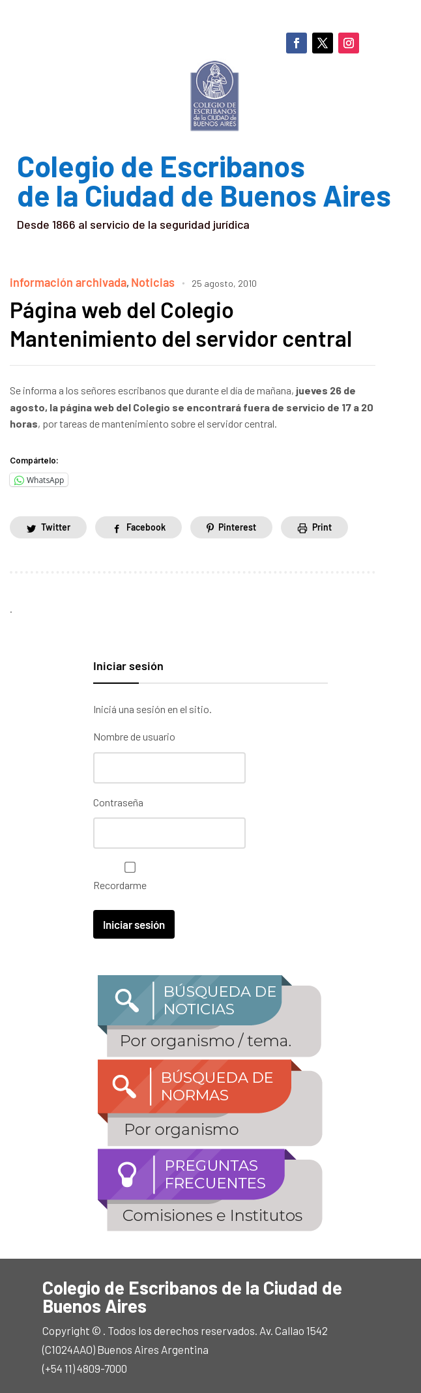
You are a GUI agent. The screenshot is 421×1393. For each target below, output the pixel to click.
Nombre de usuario (134, 734)
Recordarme (126, 872)
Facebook (146, 525)
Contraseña (118, 799)
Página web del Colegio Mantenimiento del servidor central (190, 321)
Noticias (136, 281)
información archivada (61, 281)
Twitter (55, 525)
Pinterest (237, 525)
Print (322, 525)
